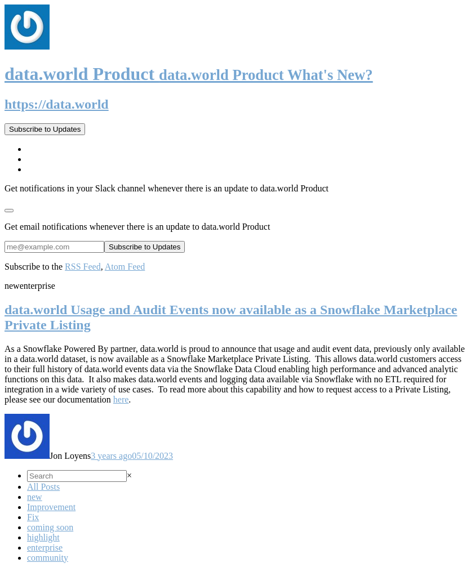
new (34, 497)
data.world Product (189, 74)
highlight (43, 537)
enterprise (45, 547)
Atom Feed (125, 266)
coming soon (50, 527)
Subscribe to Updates (45, 129)
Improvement (51, 507)
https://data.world (57, 104)
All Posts (43, 486)
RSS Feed (83, 266)
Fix (33, 517)
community (47, 557)
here (121, 399)
